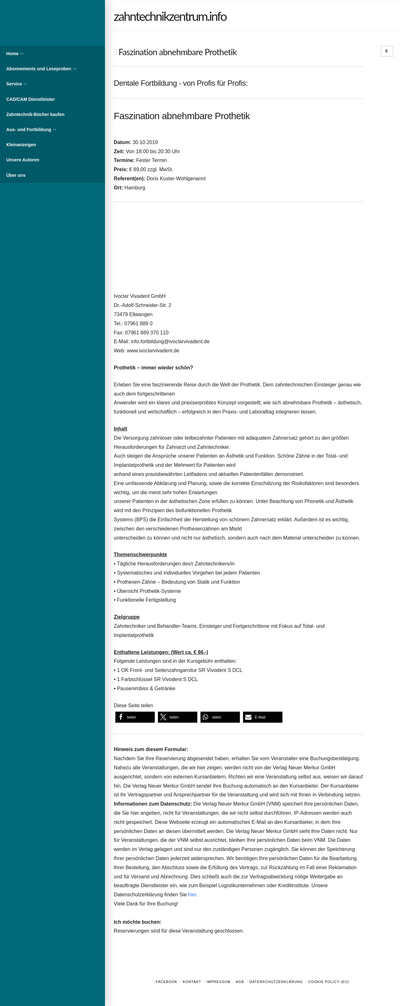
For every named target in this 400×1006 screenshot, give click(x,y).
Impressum (218, 982)
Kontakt (192, 982)
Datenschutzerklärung (276, 982)
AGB (240, 982)
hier (192, 894)
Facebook (166, 982)
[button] (135, 717)
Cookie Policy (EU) (328, 982)
